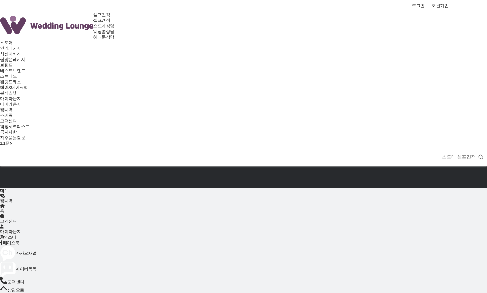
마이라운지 (10, 98)
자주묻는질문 (12, 137)
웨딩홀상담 (103, 31)
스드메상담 (103, 26)
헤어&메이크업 (14, 87)
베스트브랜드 (12, 70)
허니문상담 (103, 37)
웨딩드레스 (10, 82)
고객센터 (8, 121)
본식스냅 (8, 93)
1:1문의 (7, 143)
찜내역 (6, 110)
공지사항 (8, 132)
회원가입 (440, 5)
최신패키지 (10, 54)
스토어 (6, 42)
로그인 (418, 5)
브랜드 (6, 65)
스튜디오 (8, 76)
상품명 (437, 149)
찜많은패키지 (12, 59)
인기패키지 (10, 48)
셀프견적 (101, 14)
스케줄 (6, 115)
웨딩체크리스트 (15, 126)
